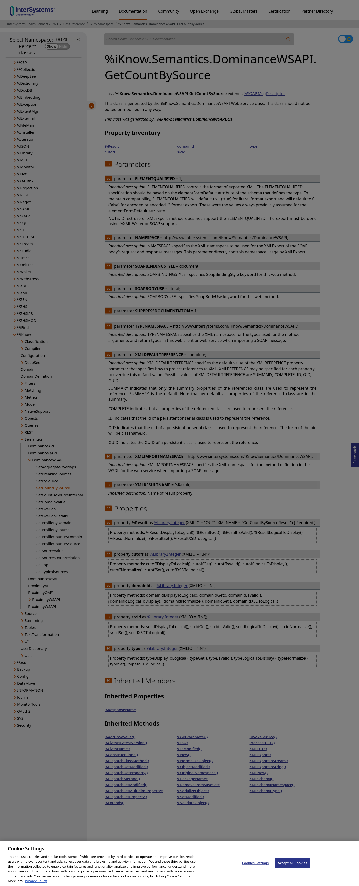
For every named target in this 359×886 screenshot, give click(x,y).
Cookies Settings (255, 869)
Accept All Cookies (292, 869)
